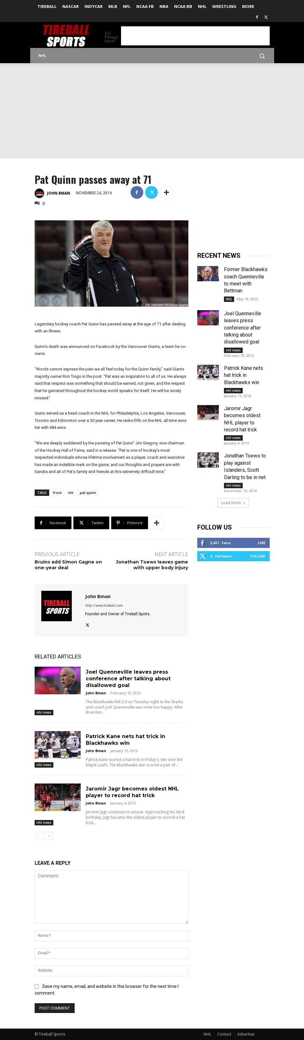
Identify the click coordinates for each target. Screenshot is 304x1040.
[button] (262, 55)
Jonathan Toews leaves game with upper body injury (152, 564)
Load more (233, 502)
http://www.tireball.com (104, 605)
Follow (257, 556)
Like (261, 542)
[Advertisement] (195, 35)
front (57, 492)
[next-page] (49, 836)
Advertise (245, 1034)
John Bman (58, 193)
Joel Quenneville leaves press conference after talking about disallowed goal (128, 678)
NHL (229, 299)
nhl (70, 492)
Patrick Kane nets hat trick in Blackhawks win (243, 375)
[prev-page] (39, 836)
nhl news (44, 712)
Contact (224, 1034)
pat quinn (88, 492)
